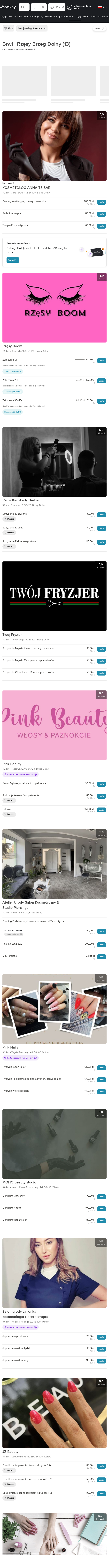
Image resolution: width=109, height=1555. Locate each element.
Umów (101, 202)
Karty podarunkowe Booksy (20, 774)
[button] (24, 7)
